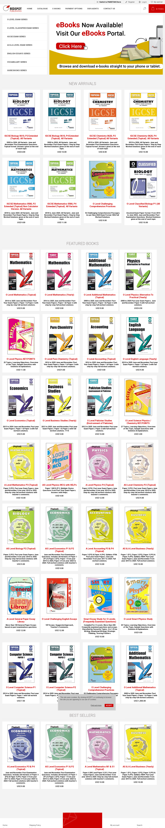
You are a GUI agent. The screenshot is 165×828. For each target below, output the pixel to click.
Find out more (96, 705)
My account (114, 825)
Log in (144, 2)
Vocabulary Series (17, 62)
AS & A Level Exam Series (19, 45)
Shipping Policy (35, 825)
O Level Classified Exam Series (23, 28)
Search (139, 825)
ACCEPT (109, 705)
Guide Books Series (17, 70)
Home (5, 825)
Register (131, 2)
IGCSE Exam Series (16, 36)
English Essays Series (18, 53)
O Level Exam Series (17, 19)
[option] (106, 45)
